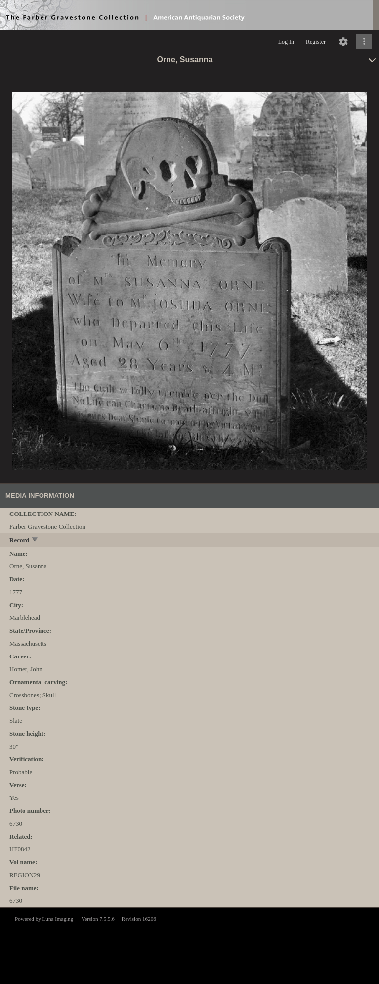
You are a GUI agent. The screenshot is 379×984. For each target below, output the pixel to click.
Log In (286, 41)
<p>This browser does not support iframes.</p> (189, 945)
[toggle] (35, 540)
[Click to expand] (364, 41)
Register (316, 41)
